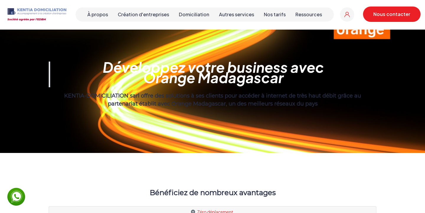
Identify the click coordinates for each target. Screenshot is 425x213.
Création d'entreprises (143, 14)
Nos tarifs (275, 14)
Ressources (308, 14)
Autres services (236, 14)
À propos (97, 14)
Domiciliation (194, 14)
